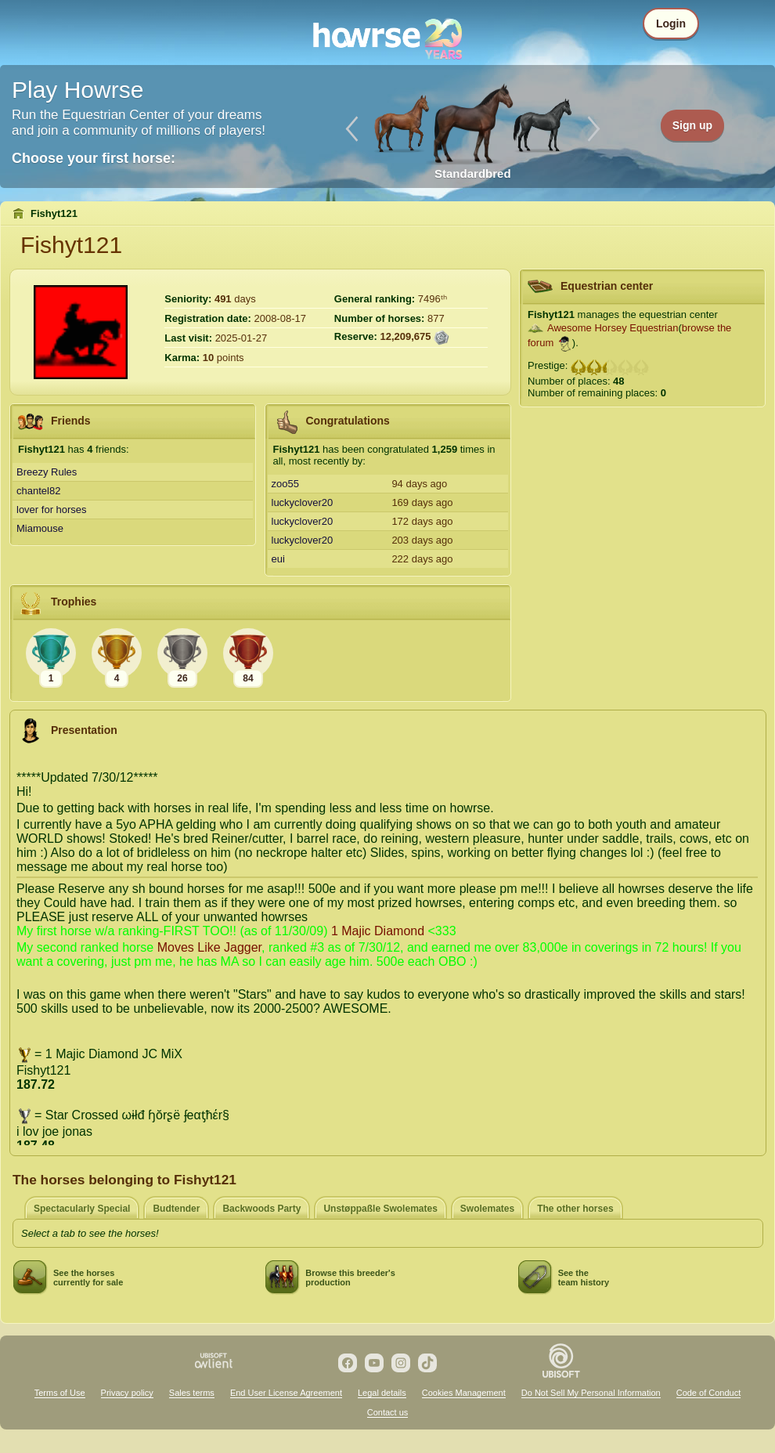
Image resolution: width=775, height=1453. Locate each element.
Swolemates (487, 1208)
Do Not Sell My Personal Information (591, 1392)
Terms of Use (59, 1392)
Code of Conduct (708, 1392)
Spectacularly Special (82, 1208)
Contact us (388, 1412)
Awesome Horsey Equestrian (612, 328)
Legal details (382, 1392)
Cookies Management (464, 1392)
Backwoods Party (261, 1208)
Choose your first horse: (93, 158)
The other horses (575, 1208)
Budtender (176, 1208)
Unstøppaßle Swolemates (380, 1208)
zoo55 (285, 484)
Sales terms (191, 1392)
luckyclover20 (302, 502)
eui (278, 559)
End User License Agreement (286, 1392)
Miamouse (39, 528)
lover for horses (51, 509)
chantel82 (38, 491)
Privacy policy (127, 1392)
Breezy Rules (46, 472)
